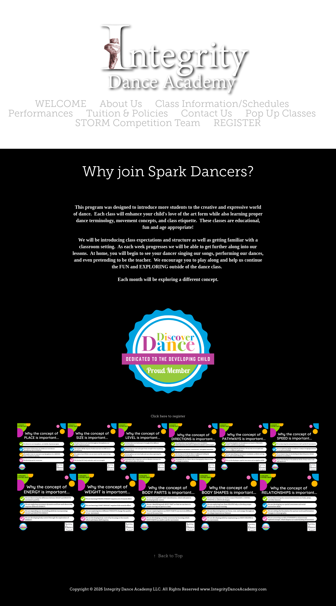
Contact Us (206, 113)
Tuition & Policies (127, 113)
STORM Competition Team (137, 122)
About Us (121, 103)
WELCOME (60, 103)
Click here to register (168, 416)
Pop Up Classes (280, 113)
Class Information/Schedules (222, 103)
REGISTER (237, 122)
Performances (40, 113)
